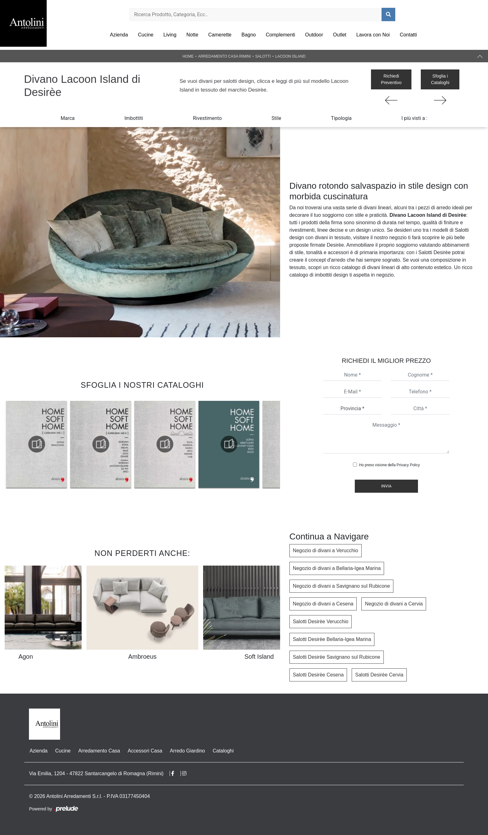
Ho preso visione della (389, 465)
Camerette (220, 34)
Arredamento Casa (98, 750)
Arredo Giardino (186, 750)
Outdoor (314, 34)
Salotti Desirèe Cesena (318, 674)
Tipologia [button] (341, 118)
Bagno (249, 34)
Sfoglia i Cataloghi (440, 79)
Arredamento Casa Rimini (224, 56)
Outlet (339, 34)
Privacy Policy (408, 465)
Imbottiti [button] (133, 118)
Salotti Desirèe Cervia (379, 674)
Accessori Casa (144, 750)
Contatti (408, 34)
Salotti (263, 56)
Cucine (145, 34)
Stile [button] (276, 118)
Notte (192, 34)
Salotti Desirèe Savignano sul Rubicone (336, 657)
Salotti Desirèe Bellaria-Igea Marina (332, 639)
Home (188, 56)
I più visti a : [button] (414, 118)
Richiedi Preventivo (391, 79)
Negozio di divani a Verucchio (325, 550)
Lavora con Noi (373, 34)
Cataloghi (221, 750)
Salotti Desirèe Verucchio (321, 621)
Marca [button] (68, 118)
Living (169, 34)
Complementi (280, 34)
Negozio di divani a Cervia (394, 603)
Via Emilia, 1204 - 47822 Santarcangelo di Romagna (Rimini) (96, 773)
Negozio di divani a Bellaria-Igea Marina (337, 568)
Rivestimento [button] (207, 118)
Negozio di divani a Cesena (323, 603)
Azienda (119, 34)
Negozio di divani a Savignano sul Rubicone (341, 586)
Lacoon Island (290, 56)
